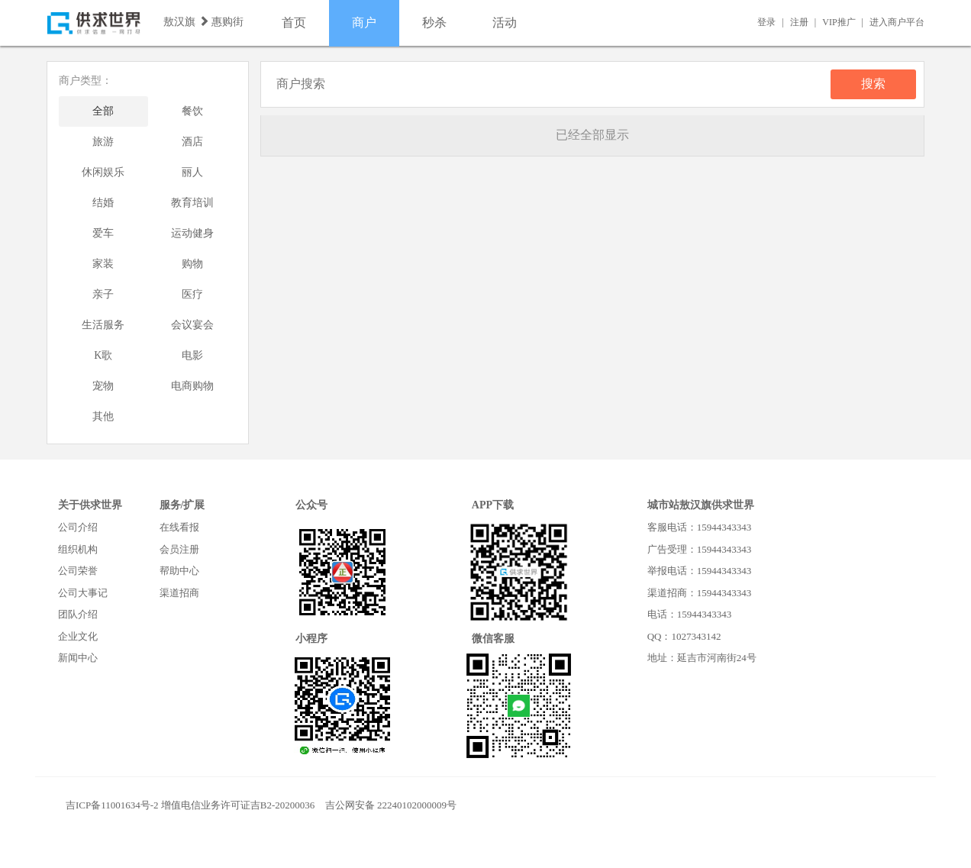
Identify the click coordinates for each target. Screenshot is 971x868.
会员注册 (179, 549)
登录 (766, 22)
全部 (103, 111)
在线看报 (179, 527)
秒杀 (434, 22)
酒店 (192, 141)
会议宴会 (192, 325)
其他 (103, 416)
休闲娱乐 (103, 172)
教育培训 (192, 202)
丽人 (192, 172)
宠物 (103, 386)
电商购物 (192, 386)
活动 (504, 22)
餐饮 (192, 111)
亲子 (103, 294)
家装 (103, 263)
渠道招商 (179, 593)
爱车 (103, 233)
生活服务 (103, 325)
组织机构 (78, 549)
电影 (192, 355)
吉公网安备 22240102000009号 (390, 805)
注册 (799, 22)
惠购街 (227, 21)
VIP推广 (838, 22)
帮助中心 (179, 570)
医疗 (192, 294)
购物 (192, 263)
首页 (294, 22)
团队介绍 (78, 614)
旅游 (103, 141)
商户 (364, 22)
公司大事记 (83, 593)
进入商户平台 (896, 22)
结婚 (103, 202)
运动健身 (192, 233)
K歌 (103, 355)
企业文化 (78, 636)
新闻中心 (78, 657)
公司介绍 (78, 527)
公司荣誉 (78, 570)
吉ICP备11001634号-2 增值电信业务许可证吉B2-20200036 (190, 805)
